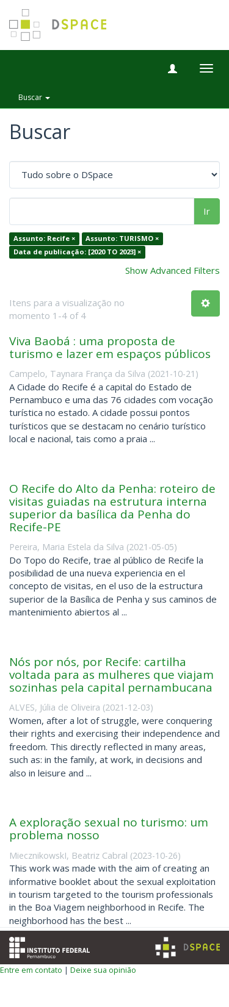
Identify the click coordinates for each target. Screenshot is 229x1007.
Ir (206, 211)
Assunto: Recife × (44, 238)
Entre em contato (31, 969)
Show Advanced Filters (172, 270)
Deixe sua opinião (103, 969)
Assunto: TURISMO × (122, 238)
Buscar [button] (34, 97)
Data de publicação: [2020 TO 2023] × (77, 251)
